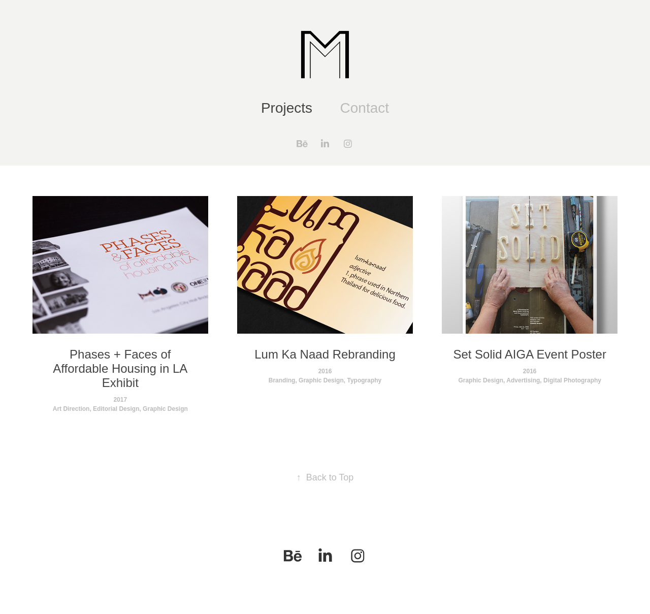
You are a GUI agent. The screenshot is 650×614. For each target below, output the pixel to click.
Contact (364, 108)
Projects (286, 108)
